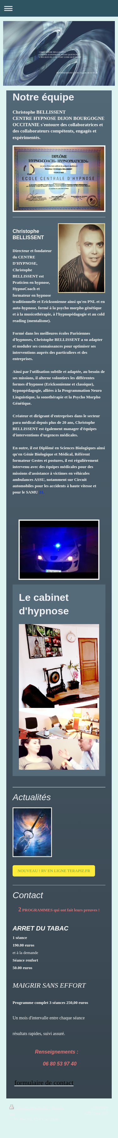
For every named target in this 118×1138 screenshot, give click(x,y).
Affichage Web (96, 1113)
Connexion (100, 1107)
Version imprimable (29, 1107)
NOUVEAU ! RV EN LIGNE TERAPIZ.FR (54, 870)
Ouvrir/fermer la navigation (59, 8)
